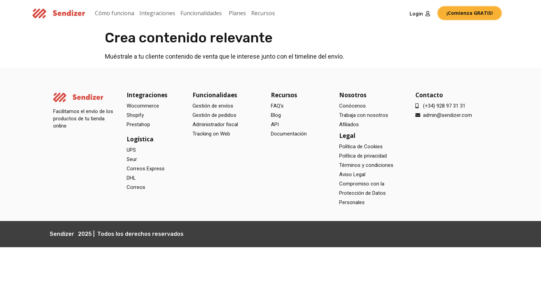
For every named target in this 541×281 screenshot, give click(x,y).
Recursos (263, 13)
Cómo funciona (114, 13)
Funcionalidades (201, 13)
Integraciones (157, 13)
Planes (237, 13)
